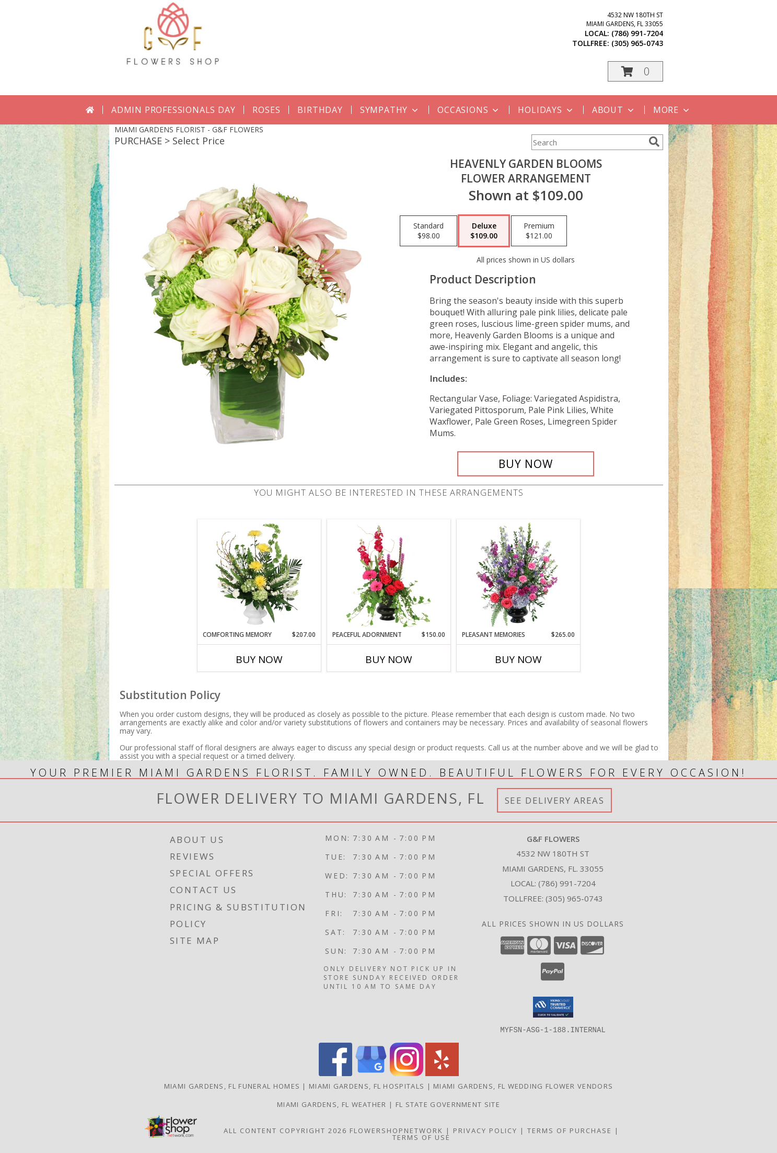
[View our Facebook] (335, 1073)
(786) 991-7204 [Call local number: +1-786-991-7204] (637, 33)
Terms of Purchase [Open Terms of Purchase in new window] (569, 1130)
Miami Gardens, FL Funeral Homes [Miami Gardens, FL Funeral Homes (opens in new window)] (232, 1085)
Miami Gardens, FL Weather (332, 1104)
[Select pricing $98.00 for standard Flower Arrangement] (428, 231)
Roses (266, 110)
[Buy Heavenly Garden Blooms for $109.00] (526, 463)
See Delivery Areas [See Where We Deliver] (555, 800)
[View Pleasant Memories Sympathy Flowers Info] (518, 574)
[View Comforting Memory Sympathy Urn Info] (259, 574)
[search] (654, 141)
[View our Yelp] (442, 1073)
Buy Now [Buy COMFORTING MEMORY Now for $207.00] (259, 659)
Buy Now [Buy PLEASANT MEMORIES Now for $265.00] (518, 659)
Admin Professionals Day (173, 110)
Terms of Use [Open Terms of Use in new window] (421, 1136)
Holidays (546, 110)
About (614, 110)
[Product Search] (588, 142)
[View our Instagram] (406, 1073)
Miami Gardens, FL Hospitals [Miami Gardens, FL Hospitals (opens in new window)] (366, 1085)
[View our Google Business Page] (371, 1073)
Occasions (469, 110)
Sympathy (390, 110)
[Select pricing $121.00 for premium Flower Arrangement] (539, 231)
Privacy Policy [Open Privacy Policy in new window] (485, 1130)
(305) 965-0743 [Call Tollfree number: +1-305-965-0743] (574, 898)
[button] (635, 71)
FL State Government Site (448, 1104)
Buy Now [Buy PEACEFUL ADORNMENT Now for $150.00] (388, 659)
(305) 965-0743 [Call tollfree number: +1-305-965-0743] (637, 43)
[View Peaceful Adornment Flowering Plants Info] (388, 574)
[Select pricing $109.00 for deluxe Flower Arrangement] (483, 231)
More (672, 110)
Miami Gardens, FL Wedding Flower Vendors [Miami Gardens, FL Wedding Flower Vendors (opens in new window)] (523, 1085)
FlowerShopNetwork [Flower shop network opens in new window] (396, 1130)
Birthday (319, 110)
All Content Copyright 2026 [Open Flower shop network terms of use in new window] (285, 1130)
